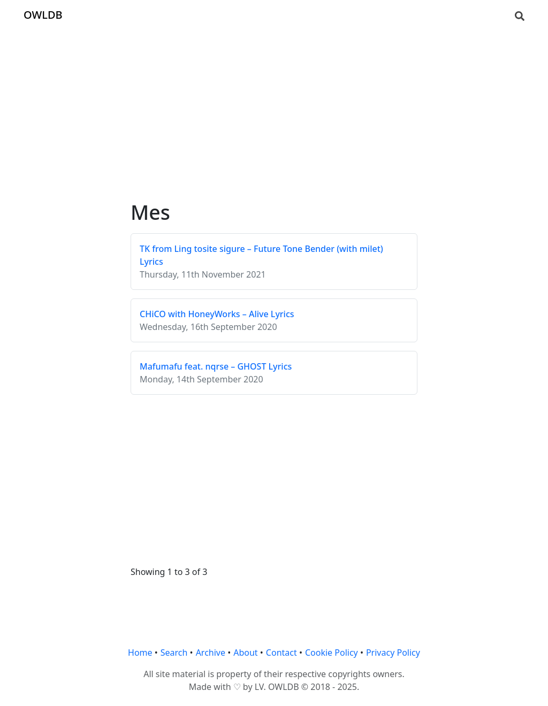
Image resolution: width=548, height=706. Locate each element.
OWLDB (43, 14)
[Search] (519, 15)
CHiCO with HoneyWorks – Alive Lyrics (217, 314)
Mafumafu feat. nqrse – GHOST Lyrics (216, 366)
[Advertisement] (274, 105)
